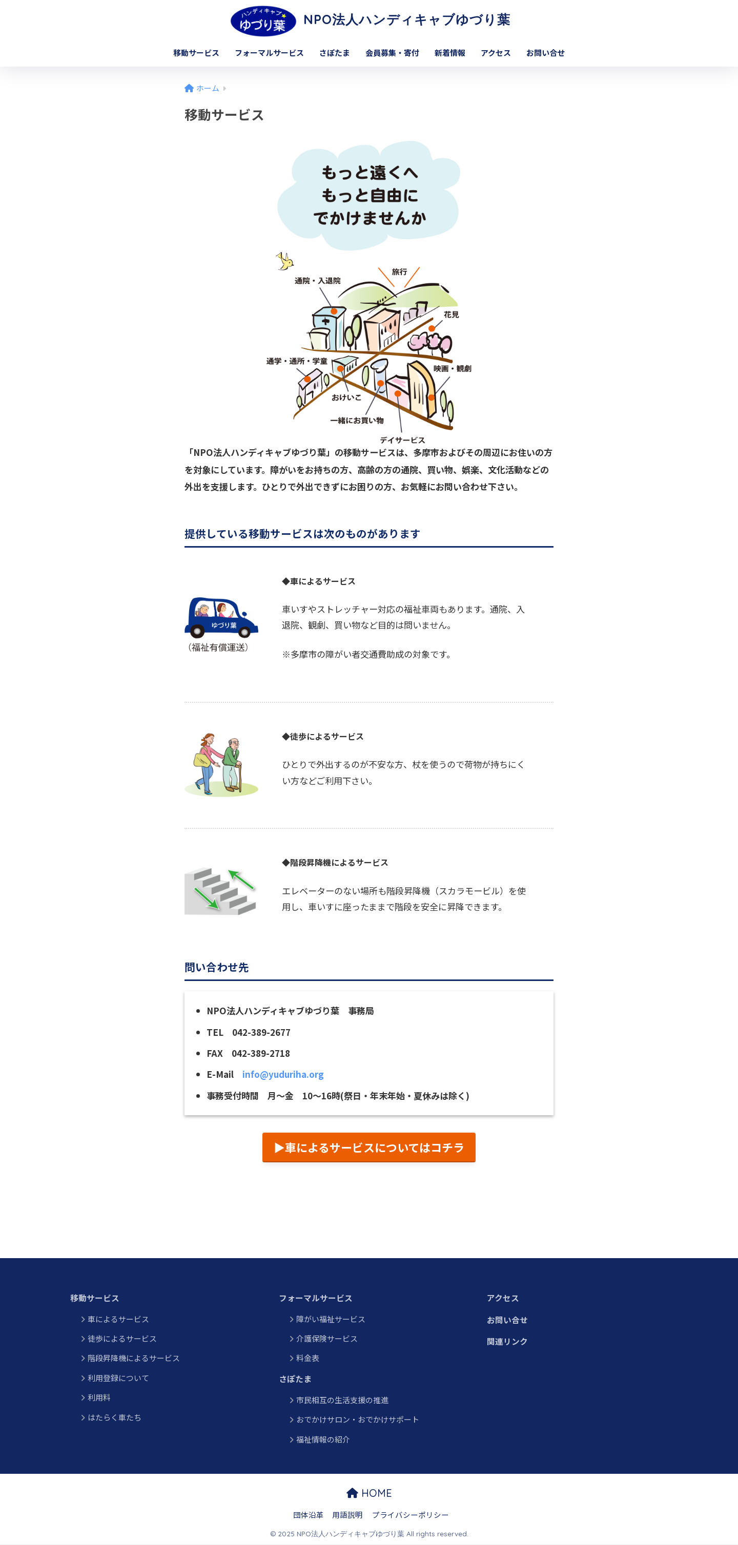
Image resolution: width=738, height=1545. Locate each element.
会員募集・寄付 (392, 52)
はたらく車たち (114, 1417)
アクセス (496, 52)
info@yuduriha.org (283, 1074)
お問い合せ (545, 52)
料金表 (307, 1358)
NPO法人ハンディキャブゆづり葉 (369, 19)
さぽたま (334, 52)
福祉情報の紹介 (323, 1439)
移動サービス (196, 52)
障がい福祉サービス (330, 1318)
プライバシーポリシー (410, 1514)
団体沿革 (308, 1514)
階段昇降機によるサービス (134, 1358)
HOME (369, 1493)
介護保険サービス (327, 1338)
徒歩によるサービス (122, 1338)
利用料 (171, 1397)
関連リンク (507, 1342)
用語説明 (347, 1514)
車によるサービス (118, 1318)
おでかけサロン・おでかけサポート (357, 1419)
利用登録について (118, 1377)
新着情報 (450, 52)
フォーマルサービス (269, 52)
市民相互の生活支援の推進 (342, 1400)
